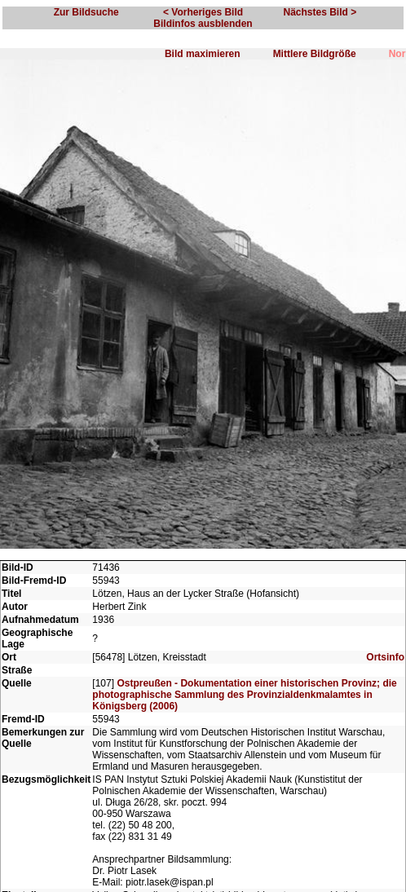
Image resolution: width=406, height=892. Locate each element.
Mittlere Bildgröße (314, 54)
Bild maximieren (203, 54)
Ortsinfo (385, 657)
